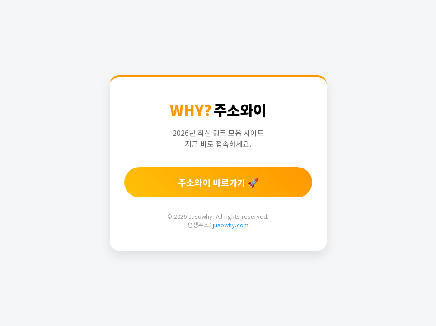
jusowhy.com (230, 225)
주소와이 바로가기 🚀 (218, 182)
